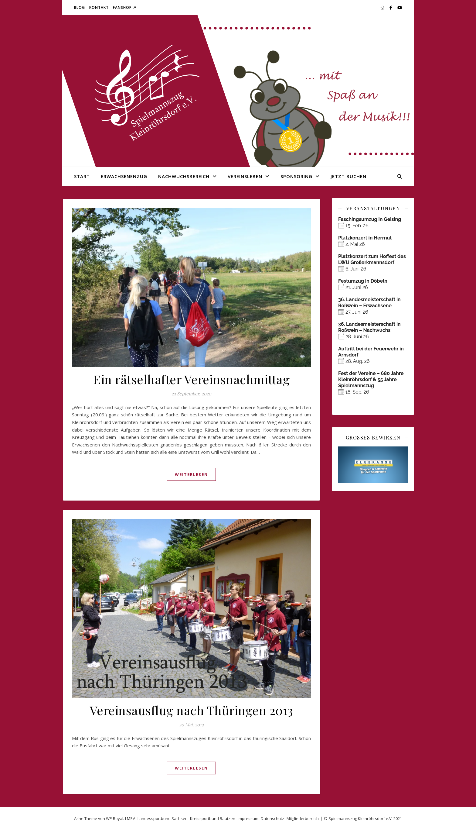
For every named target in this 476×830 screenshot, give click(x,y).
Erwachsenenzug (124, 176)
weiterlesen (191, 474)
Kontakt (99, 7)
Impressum (248, 818)
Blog (79, 7)
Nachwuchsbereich (183, 176)
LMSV (130, 818)
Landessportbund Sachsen (163, 818)
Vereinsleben (245, 176)
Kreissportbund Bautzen (212, 818)
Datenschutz (272, 818)
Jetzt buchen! (349, 176)
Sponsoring (296, 176)
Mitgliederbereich (303, 818)
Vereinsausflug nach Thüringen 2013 (191, 710)
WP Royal (114, 818)
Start (82, 176)
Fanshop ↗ (124, 7)
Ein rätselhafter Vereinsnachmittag (191, 379)
